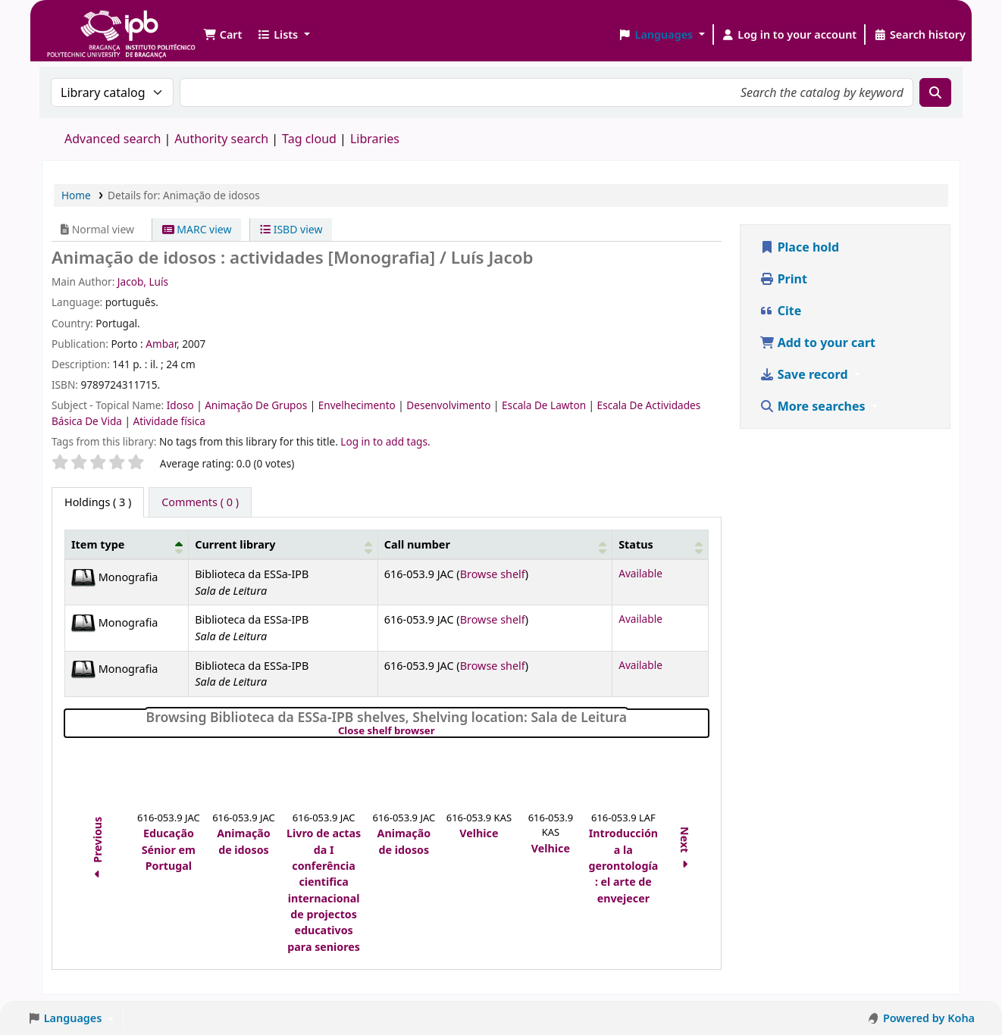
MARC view (197, 229)
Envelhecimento (358, 405)
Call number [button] (417, 544)
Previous (97, 850)
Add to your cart (817, 342)
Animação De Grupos (257, 405)
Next (685, 850)
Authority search (221, 138)
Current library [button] (235, 544)
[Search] (935, 92)
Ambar (161, 343)
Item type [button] (97, 544)
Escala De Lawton (545, 405)
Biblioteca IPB (83, 23)
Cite (780, 310)
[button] (222, 34)
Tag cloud (309, 138)
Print (783, 278)
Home (76, 195)
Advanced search (112, 138)
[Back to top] (956, 988)
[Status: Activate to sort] (660, 544)
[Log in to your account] (789, 34)
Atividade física (169, 421)
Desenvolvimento (449, 405)
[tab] (200, 502)
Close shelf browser (438, 731)
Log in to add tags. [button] (385, 441)
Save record (805, 374)
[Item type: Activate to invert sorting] (127, 544)
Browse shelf (492, 574)
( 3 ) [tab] (97, 502)
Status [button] (635, 544)
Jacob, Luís (142, 281)
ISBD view (291, 229)
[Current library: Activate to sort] (283, 544)
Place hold (799, 247)
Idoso (181, 405)
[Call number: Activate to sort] (494, 544)
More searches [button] (814, 406)
